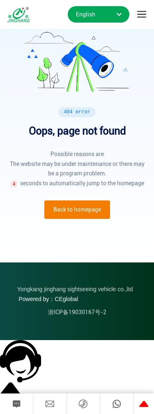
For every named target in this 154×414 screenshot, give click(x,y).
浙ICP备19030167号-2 (77, 312)
